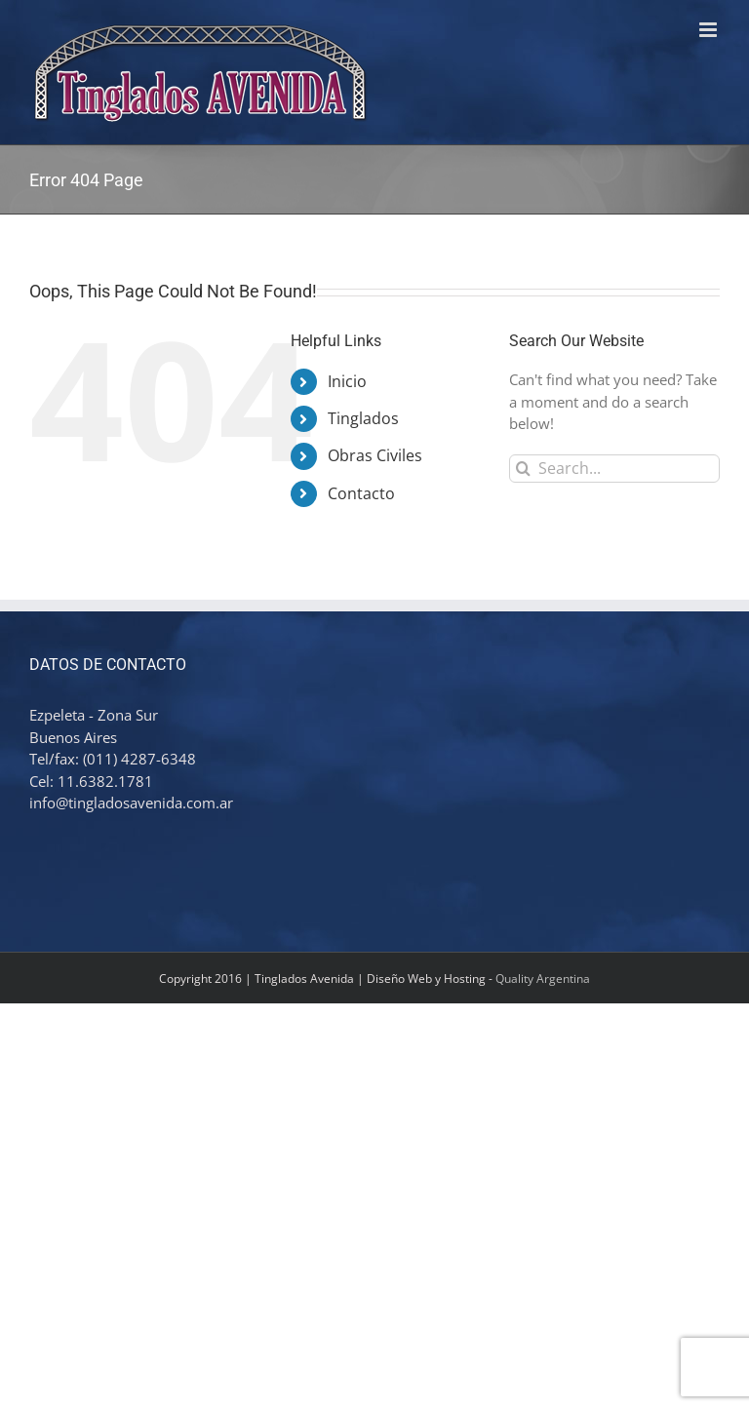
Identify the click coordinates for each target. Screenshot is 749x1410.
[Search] (523, 468)
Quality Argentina (542, 978)
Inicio (347, 381)
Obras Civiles (375, 455)
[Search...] (614, 468)
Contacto (361, 493)
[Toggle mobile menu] (709, 30)
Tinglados (363, 418)
